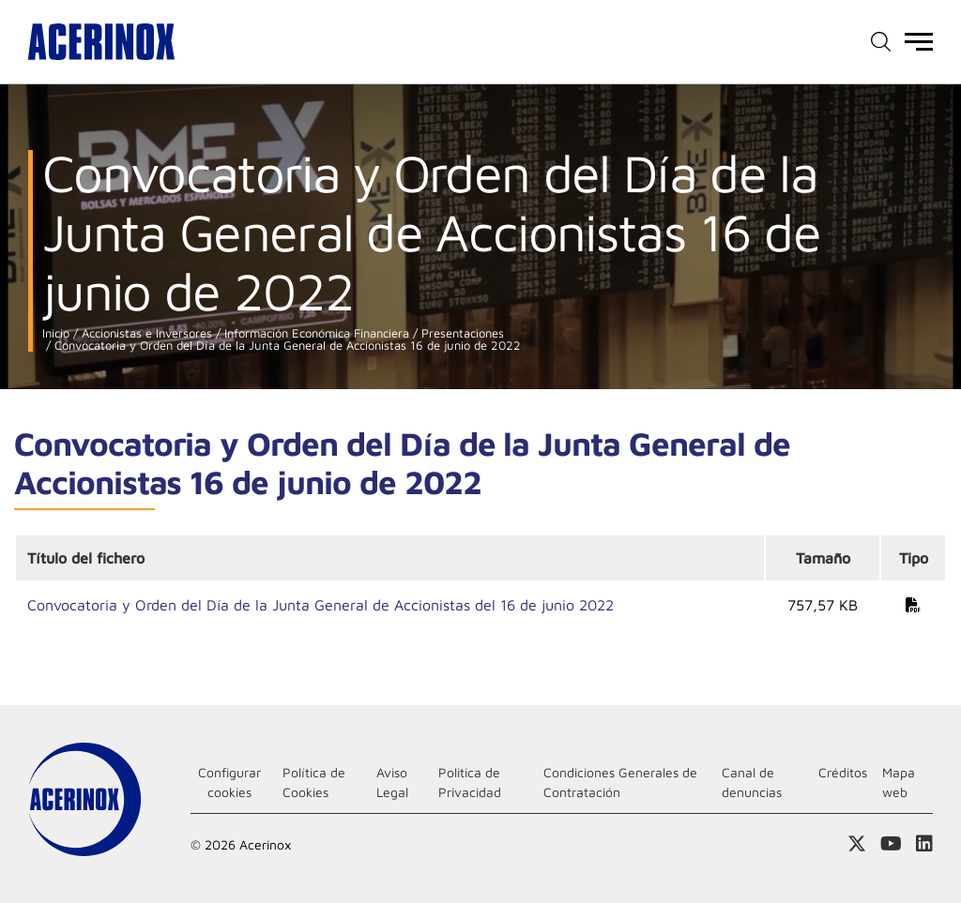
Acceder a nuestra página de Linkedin (924, 844)
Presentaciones (461, 333)
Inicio (55, 333)
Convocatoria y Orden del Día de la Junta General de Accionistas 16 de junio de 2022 (286, 345)
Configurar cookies (229, 782)
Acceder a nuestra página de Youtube (891, 844)
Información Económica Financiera (315, 333)
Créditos (842, 772)
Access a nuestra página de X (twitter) (856, 844)
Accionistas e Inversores (145, 333)
